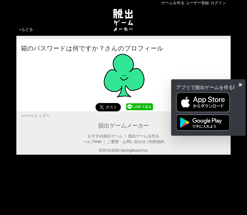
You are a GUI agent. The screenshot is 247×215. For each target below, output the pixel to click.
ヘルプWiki (92, 141)
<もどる (26, 29)
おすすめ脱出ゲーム (105, 136)
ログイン (218, 3)
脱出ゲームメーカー (123, 125)
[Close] (240, 84)
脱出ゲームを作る (143, 136)
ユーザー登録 (197, 3)
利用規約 (156, 141)
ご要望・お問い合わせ (126, 141)
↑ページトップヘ (35, 115)
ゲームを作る (173, 3)
